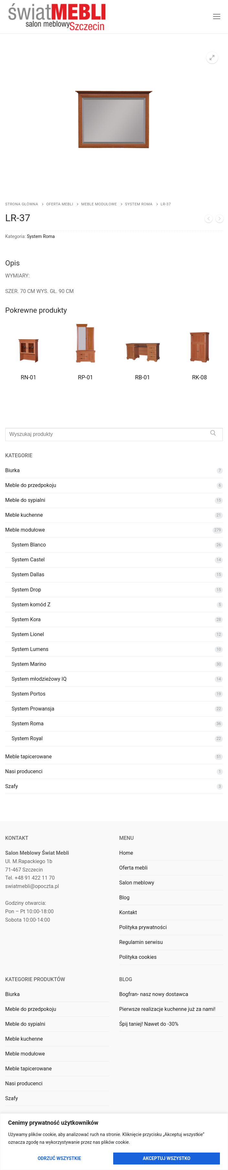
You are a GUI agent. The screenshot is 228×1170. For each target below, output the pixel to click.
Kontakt (128, 912)
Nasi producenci (23, 771)
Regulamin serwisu (141, 942)
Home (126, 853)
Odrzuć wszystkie (59, 1158)
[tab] (114, 277)
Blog (124, 897)
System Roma (139, 204)
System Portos (28, 694)
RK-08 (199, 377)
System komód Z (31, 604)
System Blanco (29, 545)
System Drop (26, 590)
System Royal (27, 738)
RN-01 (28, 377)
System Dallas (28, 574)
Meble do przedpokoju (30, 485)
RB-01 (142, 377)
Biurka (12, 470)
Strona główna (21, 204)
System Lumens (30, 649)
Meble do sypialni (25, 500)
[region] (114, 1141)
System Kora (26, 619)
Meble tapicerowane (28, 756)
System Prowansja (33, 709)
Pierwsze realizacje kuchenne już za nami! (167, 1009)
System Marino (29, 664)
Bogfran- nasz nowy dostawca (153, 994)
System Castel (28, 560)
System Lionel (28, 634)
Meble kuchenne (24, 515)
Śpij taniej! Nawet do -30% (149, 1024)
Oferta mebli (59, 204)
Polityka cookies (138, 957)
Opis (12, 263)
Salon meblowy (136, 883)
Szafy (11, 786)
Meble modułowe (99, 204)
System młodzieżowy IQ (39, 679)
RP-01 (85, 377)
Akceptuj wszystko (166, 1158)
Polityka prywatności (143, 927)
